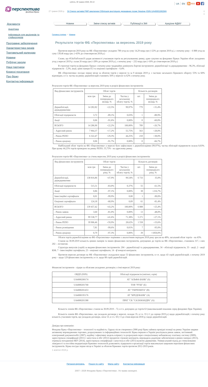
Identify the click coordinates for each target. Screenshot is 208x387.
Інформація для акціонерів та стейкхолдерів (23, 36)
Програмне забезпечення (21, 43)
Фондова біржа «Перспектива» (23, 9)
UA (177, 3)
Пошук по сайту (96, 364)
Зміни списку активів (104, 23)
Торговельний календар (21, 52)
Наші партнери (15, 67)
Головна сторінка (59, 34)
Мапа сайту (113, 364)
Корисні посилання (17, 71)
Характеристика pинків (20, 47)
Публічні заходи (16, 62)
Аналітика (13, 29)
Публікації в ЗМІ (138, 23)
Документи (13, 24)
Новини (10, 57)
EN (183, 3)
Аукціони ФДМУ (173, 23)
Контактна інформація (19, 81)
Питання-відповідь (76, 364)
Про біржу (12, 76)
